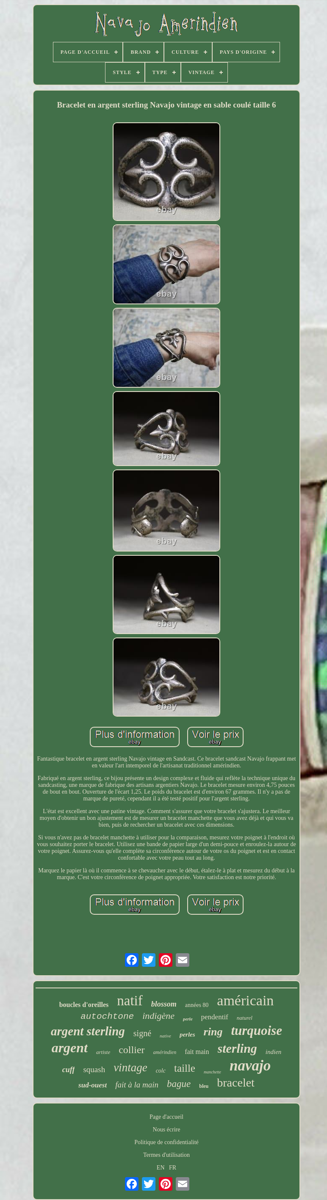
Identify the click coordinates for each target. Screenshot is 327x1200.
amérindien (165, 1052)
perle (188, 1018)
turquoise (256, 1030)
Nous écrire (166, 1129)
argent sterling (88, 1031)
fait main (197, 1051)
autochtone (107, 1016)
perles (187, 1034)
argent (70, 1047)
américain (245, 1000)
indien (274, 1051)
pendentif (214, 1017)
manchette (212, 1072)
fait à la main (136, 1084)
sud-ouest (92, 1085)
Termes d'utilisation (166, 1155)
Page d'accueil (166, 1117)
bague (179, 1084)
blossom (164, 1004)
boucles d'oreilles (84, 1004)
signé (142, 1033)
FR (172, 1167)
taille (184, 1068)
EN (161, 1167)
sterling (237, 1048)
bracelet (236, 1082)
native (165, 1035)
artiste (103, 1052)
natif (129, 1000)
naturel (244, 1018)
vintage (130, 1067)
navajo (250, 1065)
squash (94, 1069)
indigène (158, 1015)
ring (213, 1032)
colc (161, 1071)
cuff (68, 1069)
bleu (203, 1086)
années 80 (197, 1005)
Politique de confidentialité (166, 1142)
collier (131, 1049)
